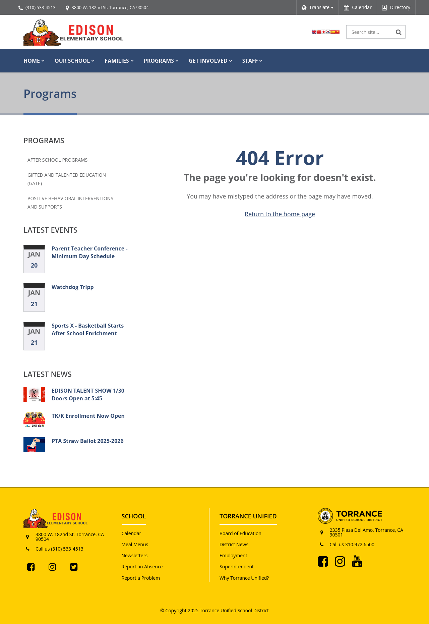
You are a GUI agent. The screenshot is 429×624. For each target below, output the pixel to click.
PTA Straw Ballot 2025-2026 (88, 441)
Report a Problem (141, 578)
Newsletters (135, 555)
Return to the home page (280, 214)
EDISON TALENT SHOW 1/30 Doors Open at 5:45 (88, 394)
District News (234, 544)
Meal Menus (135, 544)
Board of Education (240, 533)
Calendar (131, 533)
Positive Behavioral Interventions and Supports (70, 202)
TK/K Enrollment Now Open (88, 415)
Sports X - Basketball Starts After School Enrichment (88, 329)
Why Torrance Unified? (244, 578)
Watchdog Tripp (73, 287)
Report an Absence (142, 566)
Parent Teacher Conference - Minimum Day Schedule (90, 252)
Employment (233, 555)
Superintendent (237, 566)
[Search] (399, 32)
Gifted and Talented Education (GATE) (66, 179)
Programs (43, 140)
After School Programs (57, 160)
